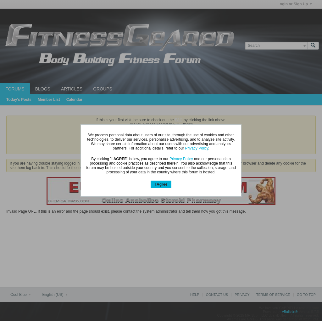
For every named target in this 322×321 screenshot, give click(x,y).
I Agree (161, 184)
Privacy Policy (196, 148)
